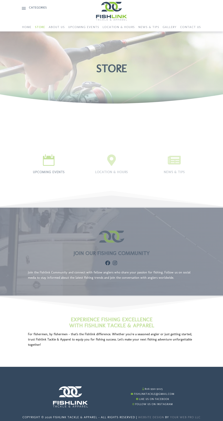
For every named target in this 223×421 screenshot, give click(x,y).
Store (40, 27)
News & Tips (148, 27)
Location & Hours (119, 27)
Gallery (170, 27)
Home (27, 27)
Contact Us (190, 27)
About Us (57, 27)
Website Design (151, 417)
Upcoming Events (83, 27)
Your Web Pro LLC (185, 417)
